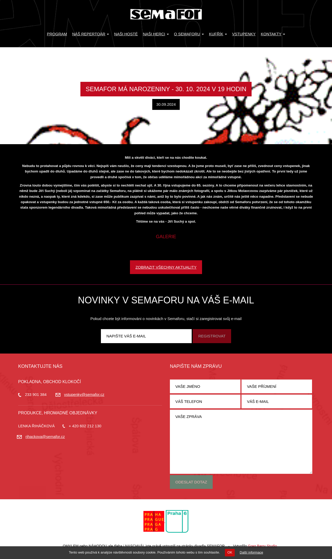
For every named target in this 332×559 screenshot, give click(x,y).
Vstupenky (244, 34)
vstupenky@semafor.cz (84, 394)
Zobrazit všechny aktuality (165, 267)
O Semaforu (189, 34)
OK (229, 552)
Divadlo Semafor (166, 14)
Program (57, 34)
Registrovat (211, 336)
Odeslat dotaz (191, 482)
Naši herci (156, 34)
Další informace (251, 552)
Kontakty (273, 34)
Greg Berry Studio (262, 546)
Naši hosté (126, 34)
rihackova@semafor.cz (45, 436)
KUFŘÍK (218, 34)
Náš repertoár (90, 34)
